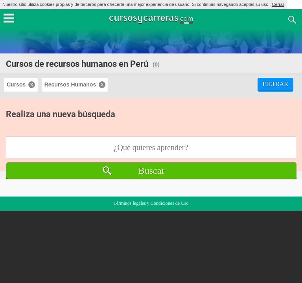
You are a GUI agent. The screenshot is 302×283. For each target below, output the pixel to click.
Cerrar (278, 4)
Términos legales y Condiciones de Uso (151, 203)
